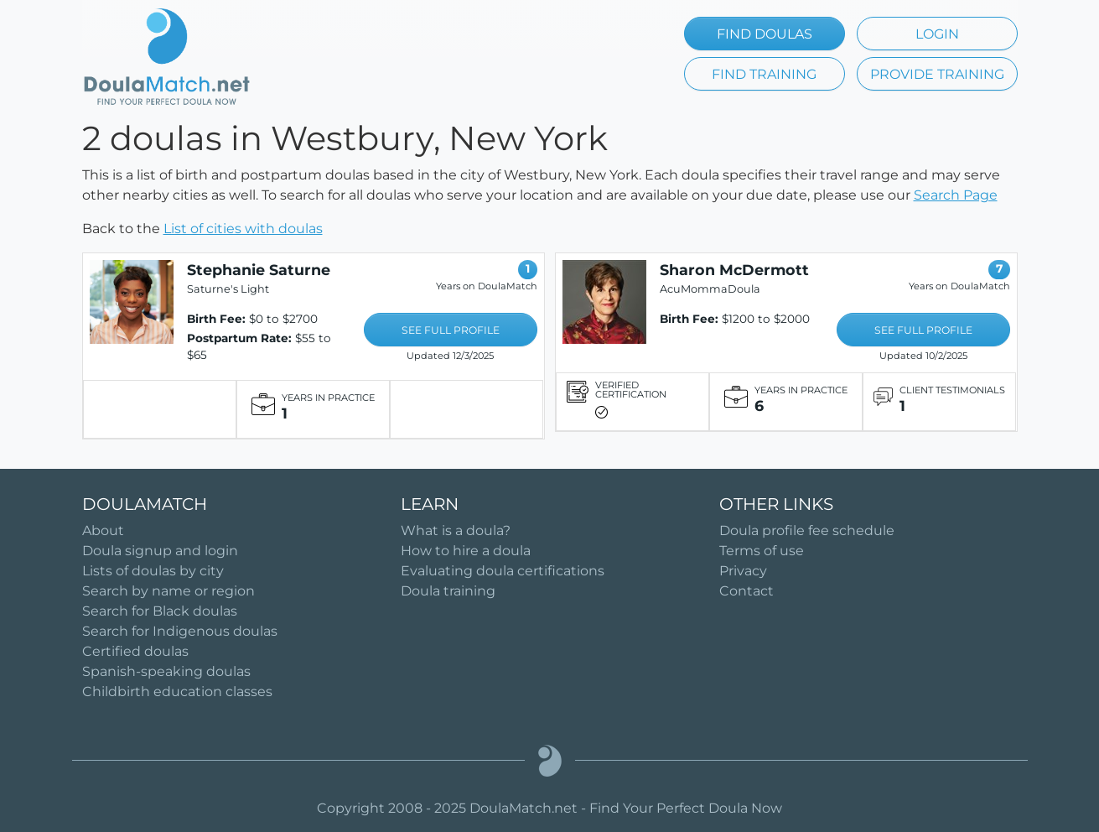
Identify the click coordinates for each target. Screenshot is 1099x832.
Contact (746, 591)
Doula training (448, 591)
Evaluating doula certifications (502, 571)
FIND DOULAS (764, 34)
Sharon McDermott (734, 269)
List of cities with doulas (243, 229)
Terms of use (761, 551)
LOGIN (937, 34)
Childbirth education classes (177, 691)
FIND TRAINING (764, 74)
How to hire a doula (466, 551)
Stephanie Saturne (258, 269)
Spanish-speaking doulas (166, 671)
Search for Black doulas (159, 611)
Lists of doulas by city (153, 571)
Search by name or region (168, 591)
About (103, 530)
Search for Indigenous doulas (179, 631)
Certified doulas (135, 651)
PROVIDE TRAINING (937, 74)
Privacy (743, 571)
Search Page (956, 195)
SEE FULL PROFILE (451, 330)
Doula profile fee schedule (806, 530)
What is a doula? (456, 530)
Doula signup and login (160, 551)
